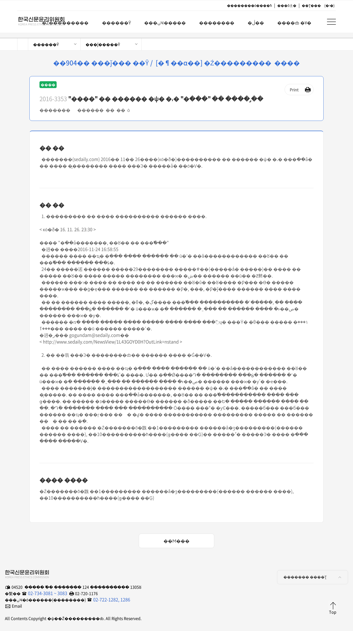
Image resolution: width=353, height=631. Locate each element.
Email (17, 606)
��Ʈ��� (311, 5)
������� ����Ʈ (313, 577)
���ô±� (286, 5)
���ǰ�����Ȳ (103, 44)
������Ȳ (46, 44)
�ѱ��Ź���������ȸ (36, 22)
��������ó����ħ (249, 5)
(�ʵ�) (329, 5)
